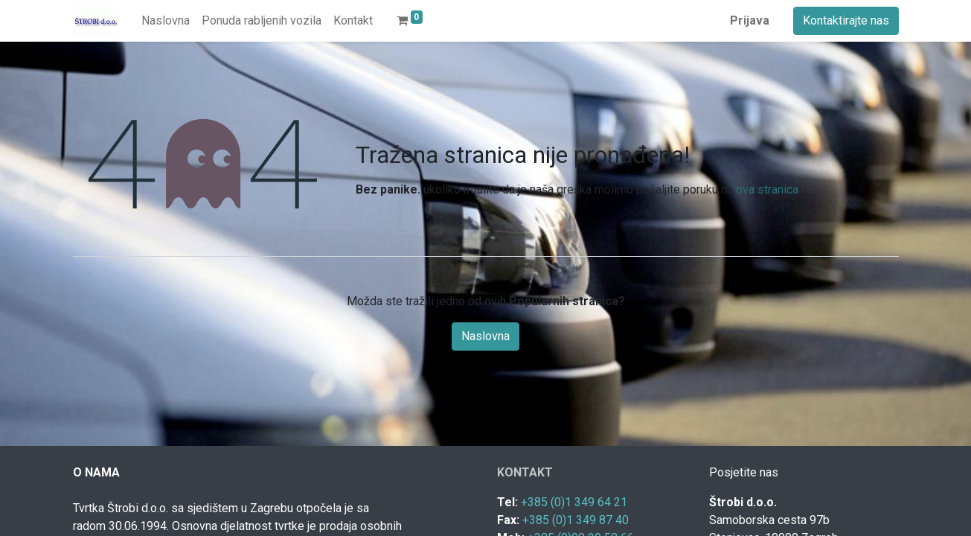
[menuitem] (165, 21)
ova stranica (767, 189)
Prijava (749, 20)
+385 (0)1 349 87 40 (575, 520)
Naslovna (485, 336)
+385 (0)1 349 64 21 (574, 502)
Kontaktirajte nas (846, 20)
